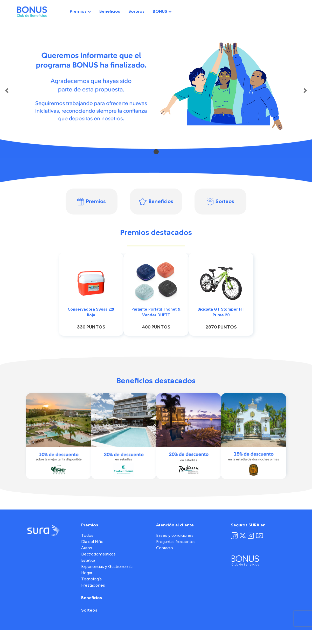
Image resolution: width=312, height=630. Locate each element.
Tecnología (91, 579)
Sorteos (136, 11)
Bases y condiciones (174, 535)
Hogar (86, 573)
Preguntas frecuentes (176, 542)
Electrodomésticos (98, 554)
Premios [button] (80, 11)
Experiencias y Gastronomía (107, 567)
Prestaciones (93, 585)
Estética (88, 560)
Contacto (164, 548)
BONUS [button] (162, 11)
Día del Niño (92, 542)
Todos (87, 535)
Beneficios (109, 11)
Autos (86, 548)
